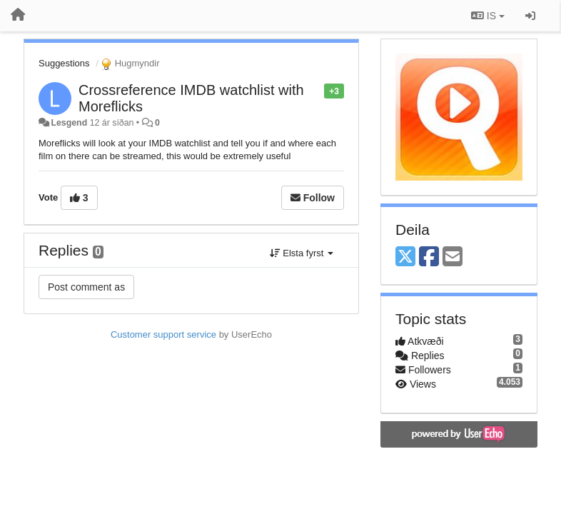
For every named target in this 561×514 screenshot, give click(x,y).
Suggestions (64, 63)
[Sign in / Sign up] (530, 16)
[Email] (453, 257)
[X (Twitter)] (405, 257)
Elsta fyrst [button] (301, 253)
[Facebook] (429, 257)
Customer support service (163, 334)
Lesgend (69, 123)
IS (488, 15)
